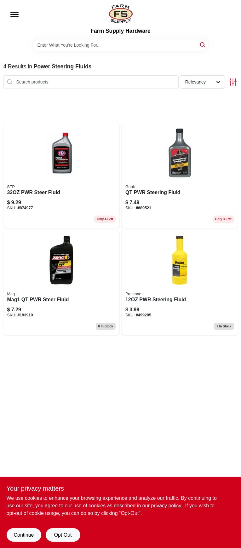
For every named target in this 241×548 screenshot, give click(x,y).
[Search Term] (120, 45)
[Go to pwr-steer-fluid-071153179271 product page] (61, 175)
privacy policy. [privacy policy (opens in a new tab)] (166, 505)
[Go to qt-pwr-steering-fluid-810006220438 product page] (180, 175)
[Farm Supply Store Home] (121, 13)
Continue (24, 535)
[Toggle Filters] (233, 82)
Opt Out (63, 535)
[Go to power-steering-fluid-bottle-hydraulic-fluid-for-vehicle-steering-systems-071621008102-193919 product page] (61, 282)
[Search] (203, 44)
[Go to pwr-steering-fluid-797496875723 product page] (180, 282)
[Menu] (14, 14)
